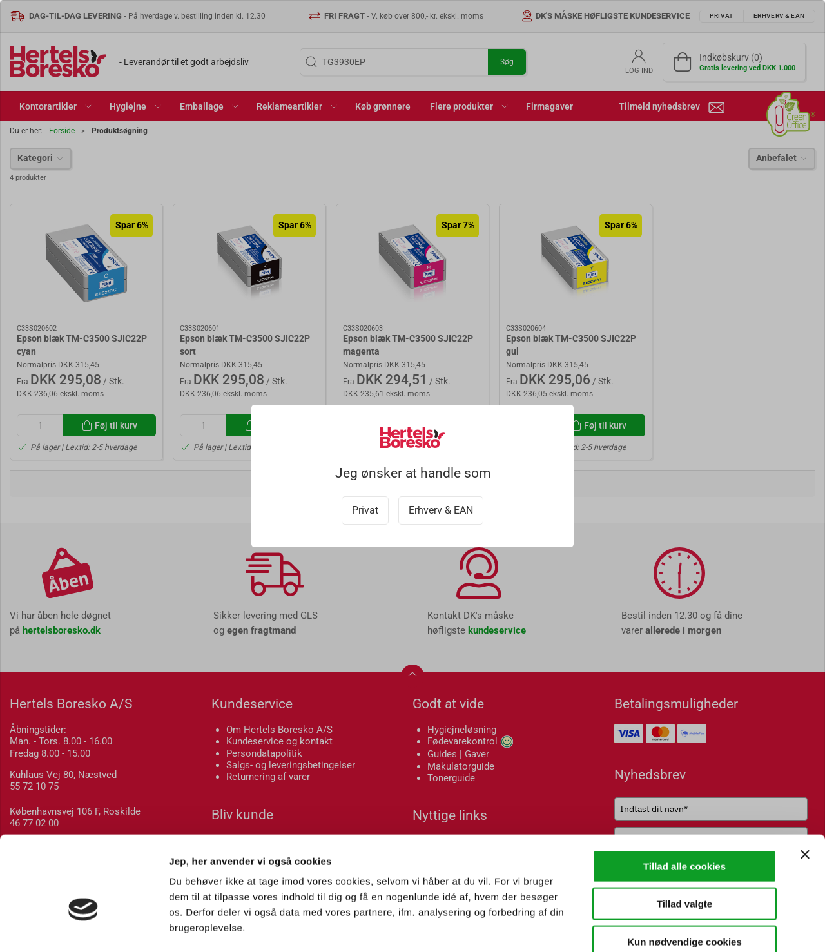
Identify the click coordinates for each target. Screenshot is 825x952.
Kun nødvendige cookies (684, 869)
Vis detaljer (670, 926)
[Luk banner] (805, 782)
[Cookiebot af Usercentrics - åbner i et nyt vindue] (83, 927)
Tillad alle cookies (684, 794)
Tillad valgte (684, 832)
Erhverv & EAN (441, 510)
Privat (365, 510)
